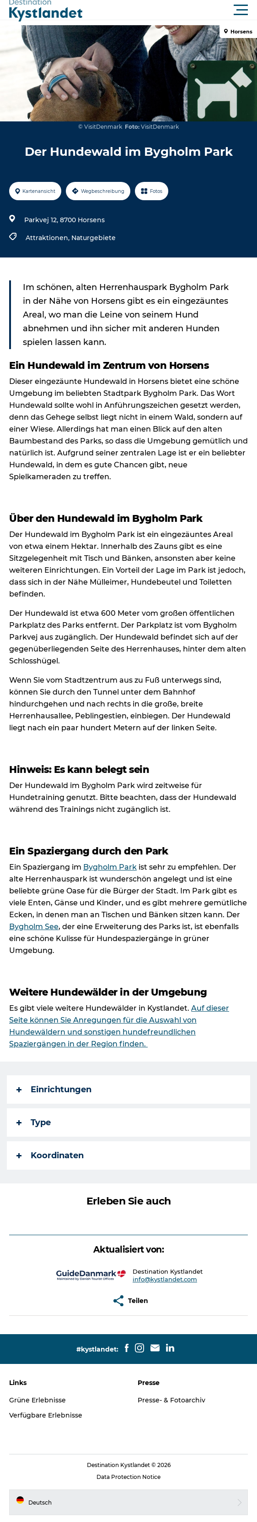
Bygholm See (34, 926)
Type (33, 1122)
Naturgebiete (93, 238)
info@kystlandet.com (165, 1279)
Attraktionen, (48, 238)
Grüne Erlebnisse (37, 1400)
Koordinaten (50, 1155)
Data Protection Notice (128, 1476)
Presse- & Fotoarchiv (171, 1400)
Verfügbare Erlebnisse (45, 1415)
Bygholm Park (110, 867)
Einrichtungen (53, 1089)
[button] (169, 10)
